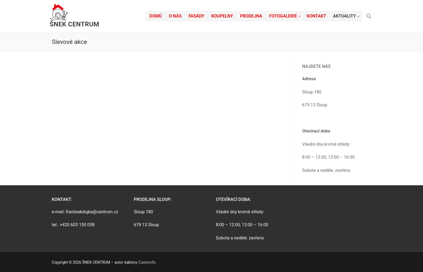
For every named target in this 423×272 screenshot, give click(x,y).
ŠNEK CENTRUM (74, 24)
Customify (146, 262)
